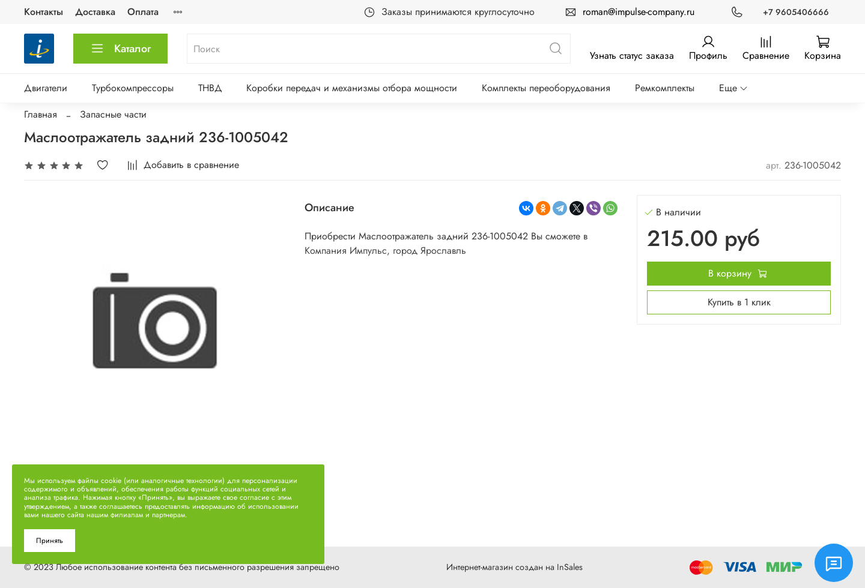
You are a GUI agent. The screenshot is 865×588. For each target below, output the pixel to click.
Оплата (143, 12)
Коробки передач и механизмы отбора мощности (351, 88)
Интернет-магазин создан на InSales (514, 567)
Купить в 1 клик (739, 302)
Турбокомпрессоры (133, 88)
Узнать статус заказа (632, 55)
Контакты (43, 12)
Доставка (95, 12)
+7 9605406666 (796, 12)
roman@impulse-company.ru (638, 12)
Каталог (120, 48)
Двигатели (45, 88)
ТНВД (210, 88)
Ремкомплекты (664, 88)
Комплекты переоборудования (546, 88)
